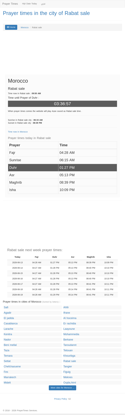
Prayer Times (10, 3)
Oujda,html (69, 383)
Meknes (68, 377)
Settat (7, 361)
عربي (43, 4)
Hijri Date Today (29, 4)
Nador (7, 340)
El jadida (9, 318)
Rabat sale (69, 361)
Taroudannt (69, 345)
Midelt (7, 383)
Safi (6, 307)
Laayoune (69, 329)
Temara (8, 356)
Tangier (67, 367)
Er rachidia (69, 324)
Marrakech (10, 377)
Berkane (68, 340)
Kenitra (8, 334)
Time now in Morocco (18, 132)
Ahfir (66, 307)
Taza (6, 350)
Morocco (25, 27)
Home (11, 27)
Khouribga (69, 356)
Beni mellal (10, 345)
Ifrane (66, 313)
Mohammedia (71, 334)
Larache (8, 329)
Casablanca (11, 324)
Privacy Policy (60, 399)
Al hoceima (69, 318)
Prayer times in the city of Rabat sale (46, 13)
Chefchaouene (12, 367)
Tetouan (68, 350)
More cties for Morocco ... (62, 388)
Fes (6, 372)
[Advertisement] (62, 54)
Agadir (7, 313)
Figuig (67, 372)
